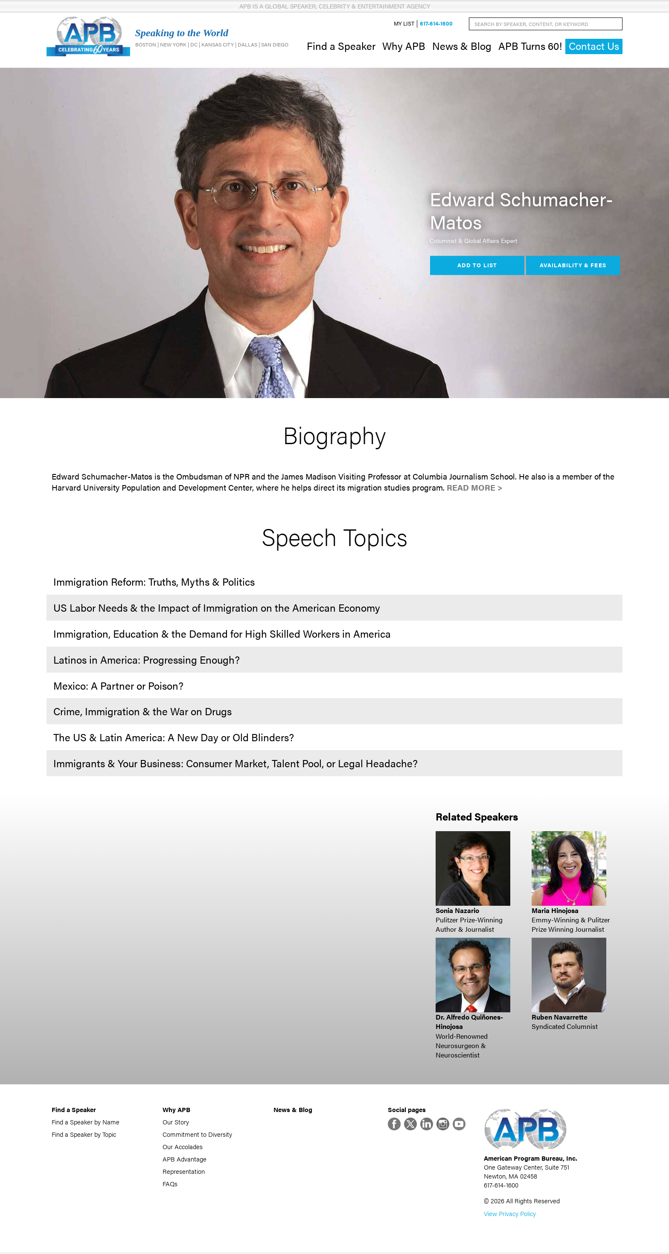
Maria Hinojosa (555, 911)
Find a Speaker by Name (85, 1122)
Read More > (475, 489)
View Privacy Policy (510, 1215)
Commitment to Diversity (197, 1134)
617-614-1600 (436, 24)
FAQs (170, 1184)
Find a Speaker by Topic (84, 1134)
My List (404, 24)
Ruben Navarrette (560, 1018)
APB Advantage (185, 1159)
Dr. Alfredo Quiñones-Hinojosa (469, 1022)
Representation (184, 1171)
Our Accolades (183, 1147)
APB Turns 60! (530, 46)
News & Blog (462, 46)
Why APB (403, 46)
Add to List (477, 266)
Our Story (176, 1122)
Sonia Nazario (457, 911)
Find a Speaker (341, 46)
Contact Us (594, 47)
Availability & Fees (573, 266)
